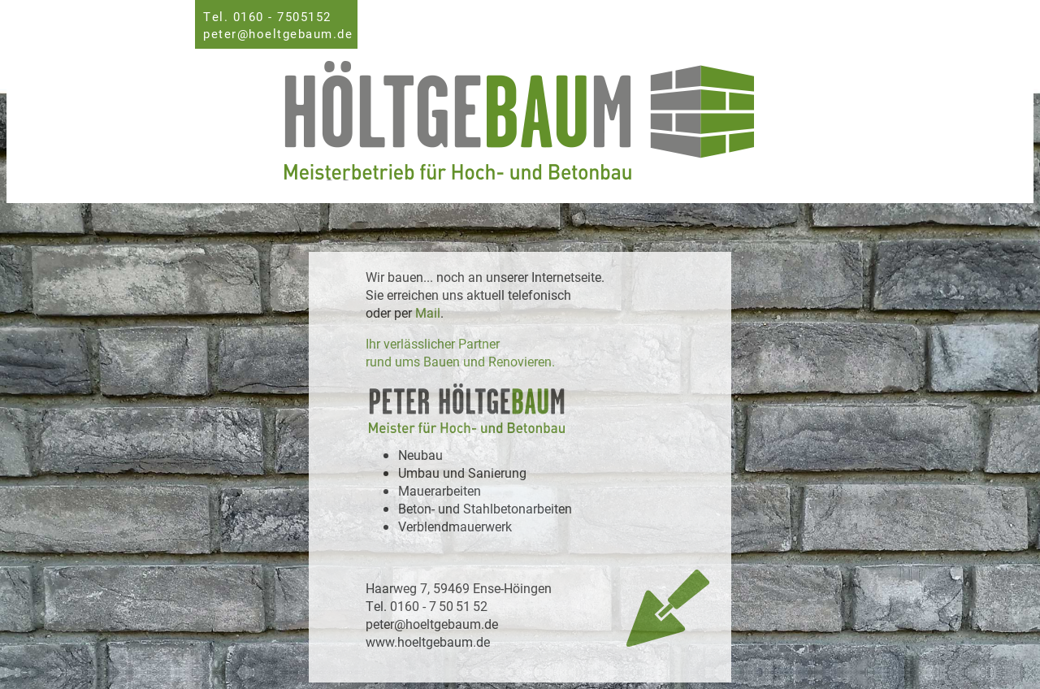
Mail (427, 312)
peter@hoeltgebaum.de (278, 33)
